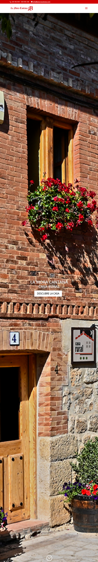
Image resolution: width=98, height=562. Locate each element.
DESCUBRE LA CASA (48, 293)
